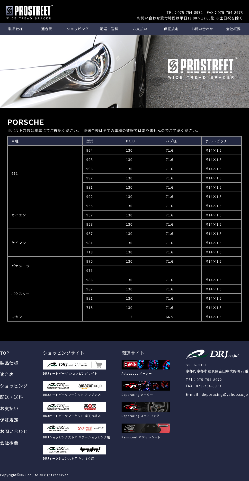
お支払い (140, 28)
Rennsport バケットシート (141, 437)
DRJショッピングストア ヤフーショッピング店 (76, 437)
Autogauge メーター (137, 373)
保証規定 (171, 28)
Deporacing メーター (137, 394)
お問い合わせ (202, 28)
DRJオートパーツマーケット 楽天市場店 (72, 416)
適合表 (46, 28)
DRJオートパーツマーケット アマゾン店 (72, 394)
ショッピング (78, 28)
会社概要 (233, 28)
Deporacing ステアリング (141, 416)
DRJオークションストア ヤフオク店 (68, 458)
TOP (4, 353)
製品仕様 (15, 28)
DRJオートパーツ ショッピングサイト (70, 373)
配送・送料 (109, 28)
